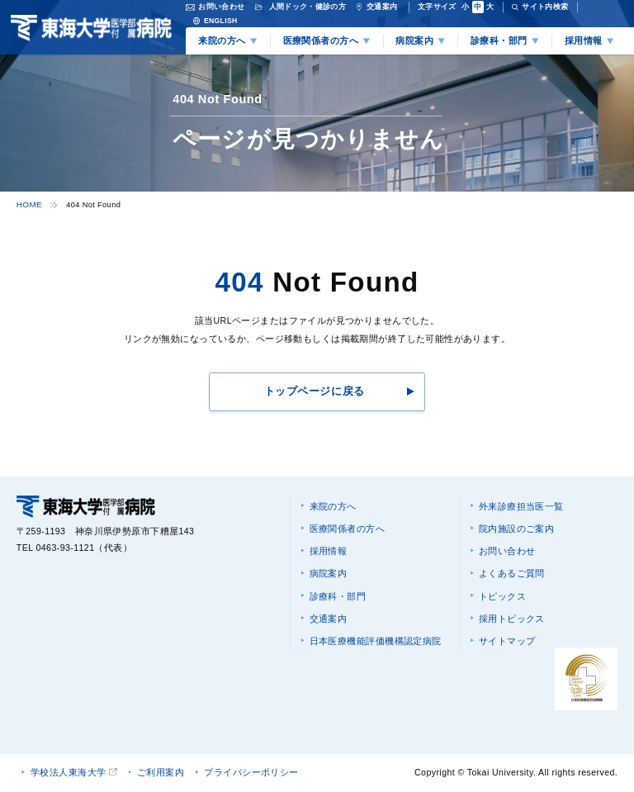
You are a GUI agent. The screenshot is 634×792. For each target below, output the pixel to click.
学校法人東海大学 (68, 772)
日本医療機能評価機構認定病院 (375, 635)
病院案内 (328, 570)
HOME (28, 204)
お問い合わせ (506, 548)
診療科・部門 (337, 591)
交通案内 (328, 614)
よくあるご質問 (511, 570)
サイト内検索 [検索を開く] (545, 6)
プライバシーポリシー (252, 772)
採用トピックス (511, 614)
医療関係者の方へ (346, 526)
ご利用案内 (160, 772)
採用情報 (328, 548)
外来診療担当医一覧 (520, 505)
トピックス (501, 591)
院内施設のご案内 (515, 526)
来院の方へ (332, 505)
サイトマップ (506, 635)
